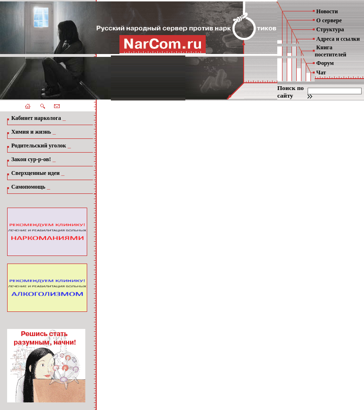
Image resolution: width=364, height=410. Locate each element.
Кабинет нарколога (36, 118)
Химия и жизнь (31, 131)
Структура (330, 29)
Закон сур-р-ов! (31, 159)
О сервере (329, 20)
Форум (325, 63)
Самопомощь (28, 186)
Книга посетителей (330, 51)
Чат (321, 72)
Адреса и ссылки (338, 39)
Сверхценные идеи (35, 173)
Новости (327, 11)
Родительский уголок (38, 145)
